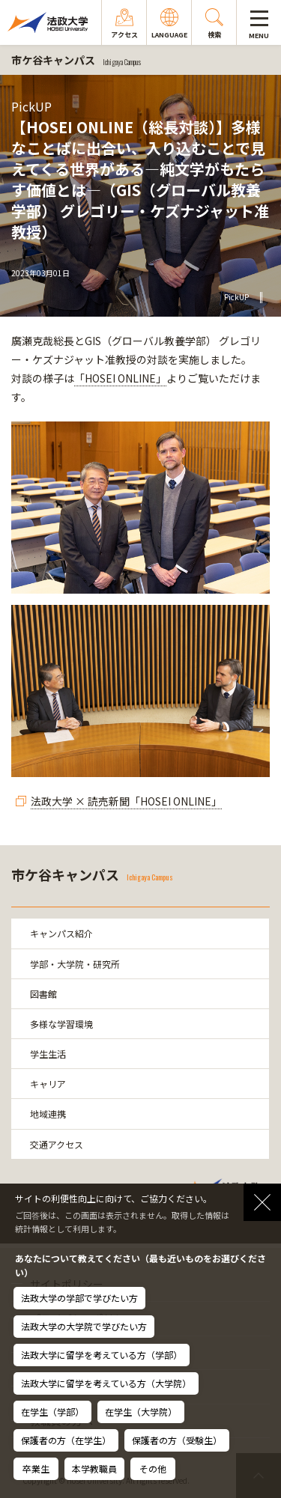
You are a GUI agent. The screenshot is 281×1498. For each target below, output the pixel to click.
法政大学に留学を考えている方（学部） (101, 1354)
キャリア (48, 1083)
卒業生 (35, 1468)
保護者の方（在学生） (66, 1440)
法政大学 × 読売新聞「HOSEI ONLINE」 (126, 801)
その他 (152, 1468)
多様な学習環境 (61, 1023)
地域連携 (48, 1113)
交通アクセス (56, 1144)
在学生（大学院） (141, 1411)
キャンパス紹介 (61, 933)
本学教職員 (94, 1468)
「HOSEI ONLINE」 (120, 378)
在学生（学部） (52, 1411)
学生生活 (48, 1053)
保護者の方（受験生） (177, 1440)
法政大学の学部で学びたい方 (79, 1297)
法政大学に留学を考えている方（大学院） (106, 1383)
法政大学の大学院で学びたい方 (84, 1326)
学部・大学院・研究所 (75, 963)
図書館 (43, 993)
